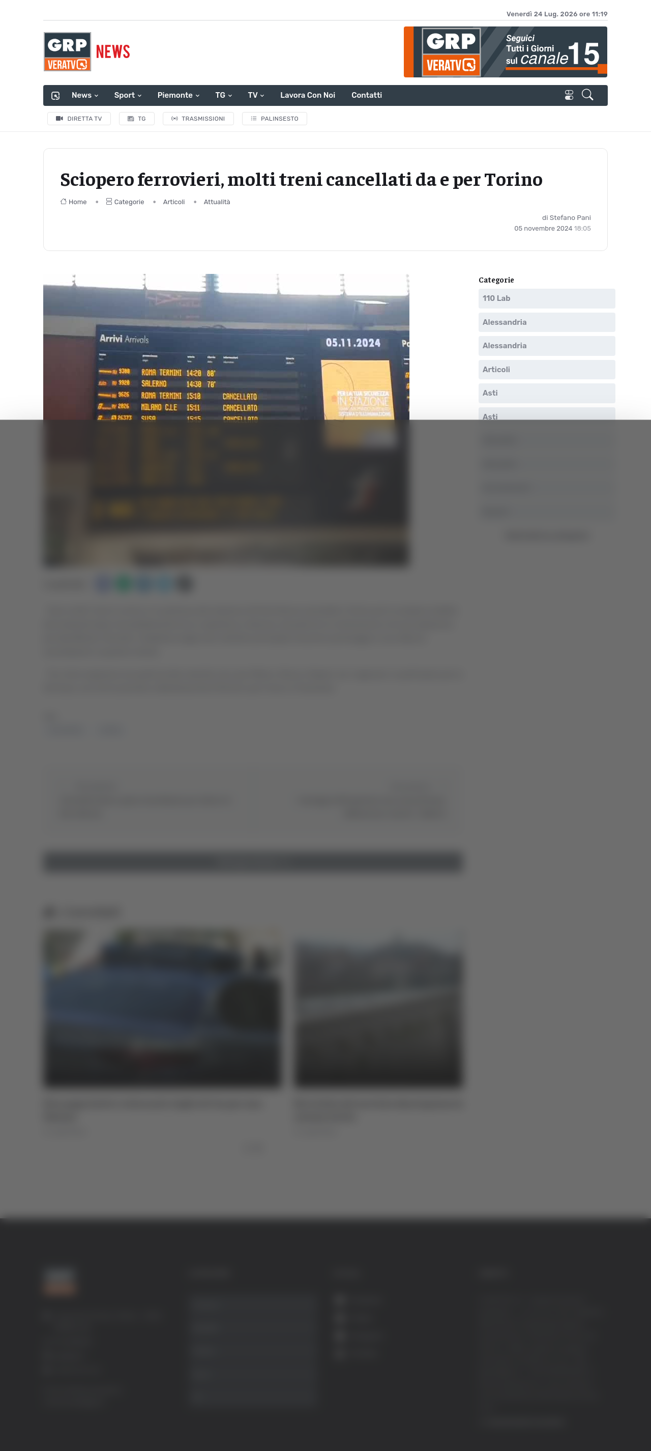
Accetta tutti (548, 1284)
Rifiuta (548, 1351)
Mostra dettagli (555, 1414)
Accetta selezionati (547, 1318)
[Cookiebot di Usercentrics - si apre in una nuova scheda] (86, 1414)
